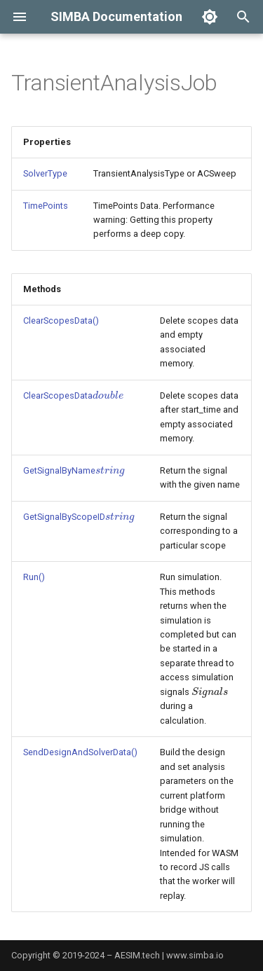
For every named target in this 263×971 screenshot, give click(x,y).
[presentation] (108, 395)
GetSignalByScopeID (78, 516)
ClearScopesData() (61, 320)
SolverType (45, 173)
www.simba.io (195, 955)
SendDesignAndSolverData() (80, 752)
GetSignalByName (73, 470)
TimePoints (45, 205)
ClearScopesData (73, 395)
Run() (34, 577)
